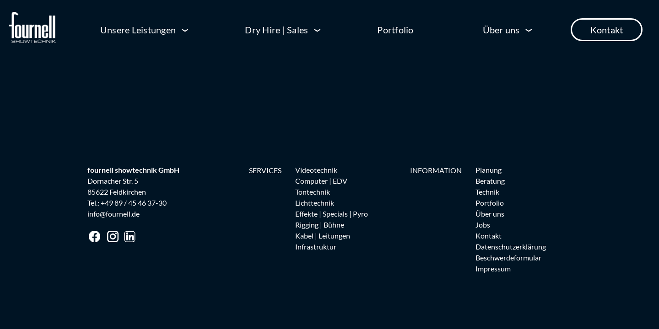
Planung (488, 169)
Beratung (490, 180)
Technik (487, 191)
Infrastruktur (315, 246)
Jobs (482, 224)
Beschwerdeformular (508, 257)
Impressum (493, 268)
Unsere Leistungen (138, 29)
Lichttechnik (314, 202)
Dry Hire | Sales (276, 29)
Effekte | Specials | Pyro (331, 213)
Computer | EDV (321, 180)
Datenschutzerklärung (510, 246)
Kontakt (606, 29)
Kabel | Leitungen (322, 235)
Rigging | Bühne (319, 224)
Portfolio (395, 29)
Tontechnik (312, 191)
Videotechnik (316, 169)
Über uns (501, 29)
